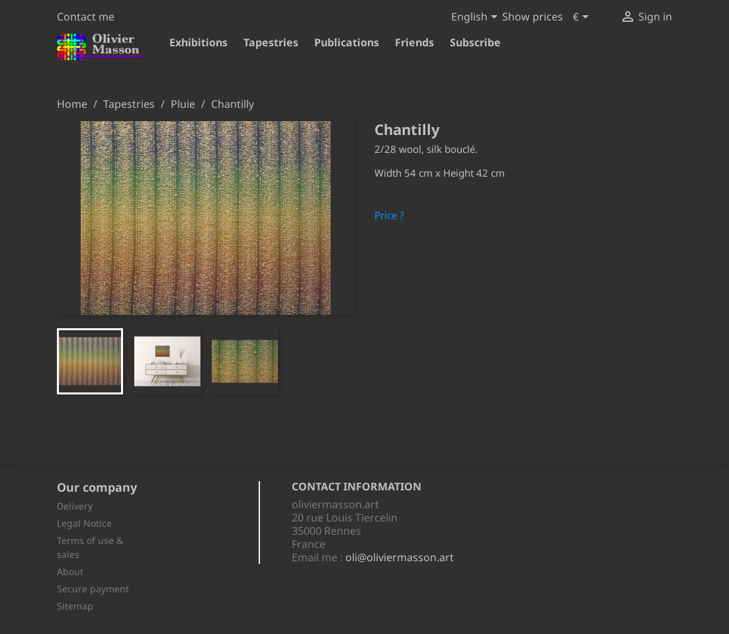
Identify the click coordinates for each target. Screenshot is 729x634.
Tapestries (270, 42)
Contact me (85, 16)
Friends (414, 42)
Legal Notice (84, 523)
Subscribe (475, 42)
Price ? (389, 215)
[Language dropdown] (476, 18)
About (70, 571)
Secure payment (93, 588)
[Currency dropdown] (583, 18)
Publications (346, 42)
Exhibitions (198, 42)
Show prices (532, 16)
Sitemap (75, 606)
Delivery (75, 506)
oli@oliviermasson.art (399, 557)
